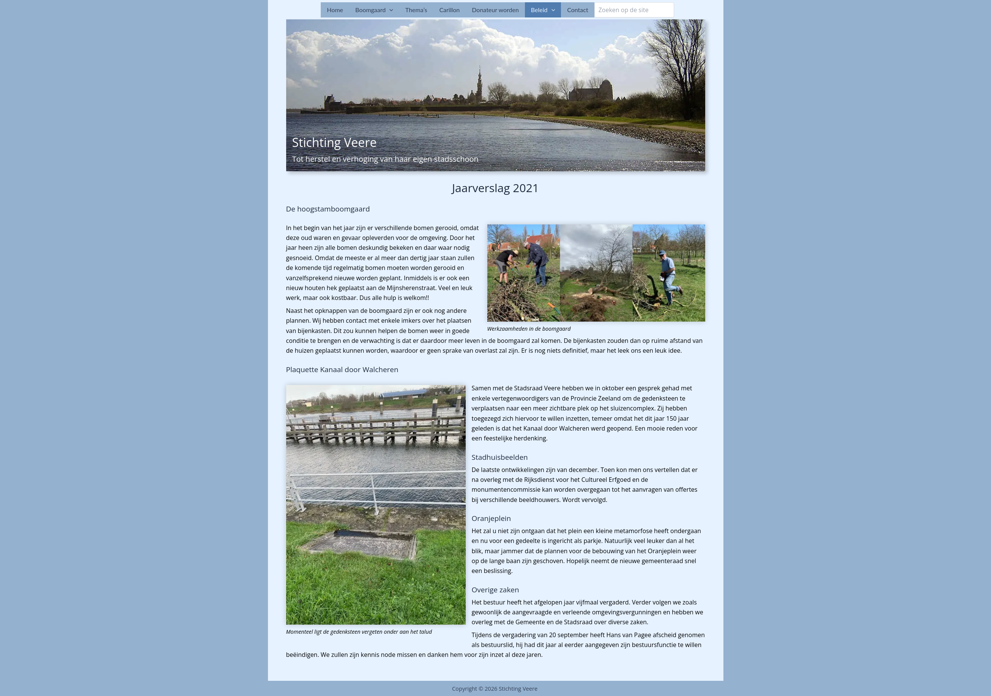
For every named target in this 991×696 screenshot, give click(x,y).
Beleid (543, 9)
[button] (389, 9)
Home (335, 9)
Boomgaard (374, 9)
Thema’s (416, 9)
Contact (577, 9)
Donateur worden (495, 9)
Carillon (449, 9)
